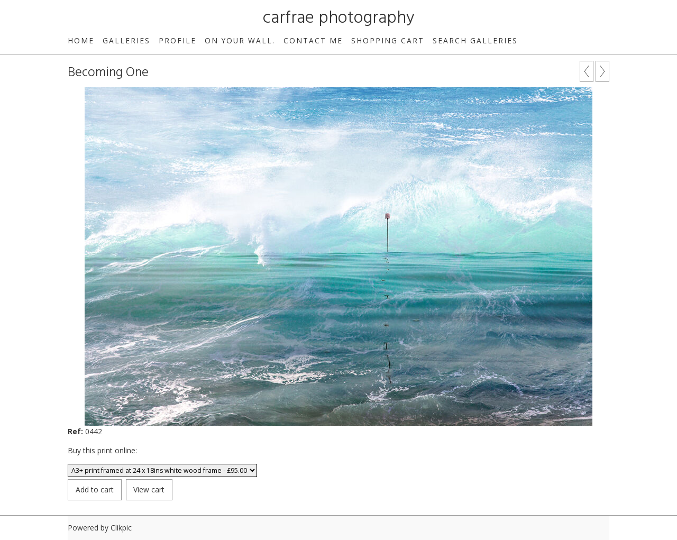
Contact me (313, 40)
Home (81, 40)
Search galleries (475, 40)
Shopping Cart (387, 40)
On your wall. (240, 40)
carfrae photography (339, 18)
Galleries (126, 40)
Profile (177, 40)
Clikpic (121, 528)
